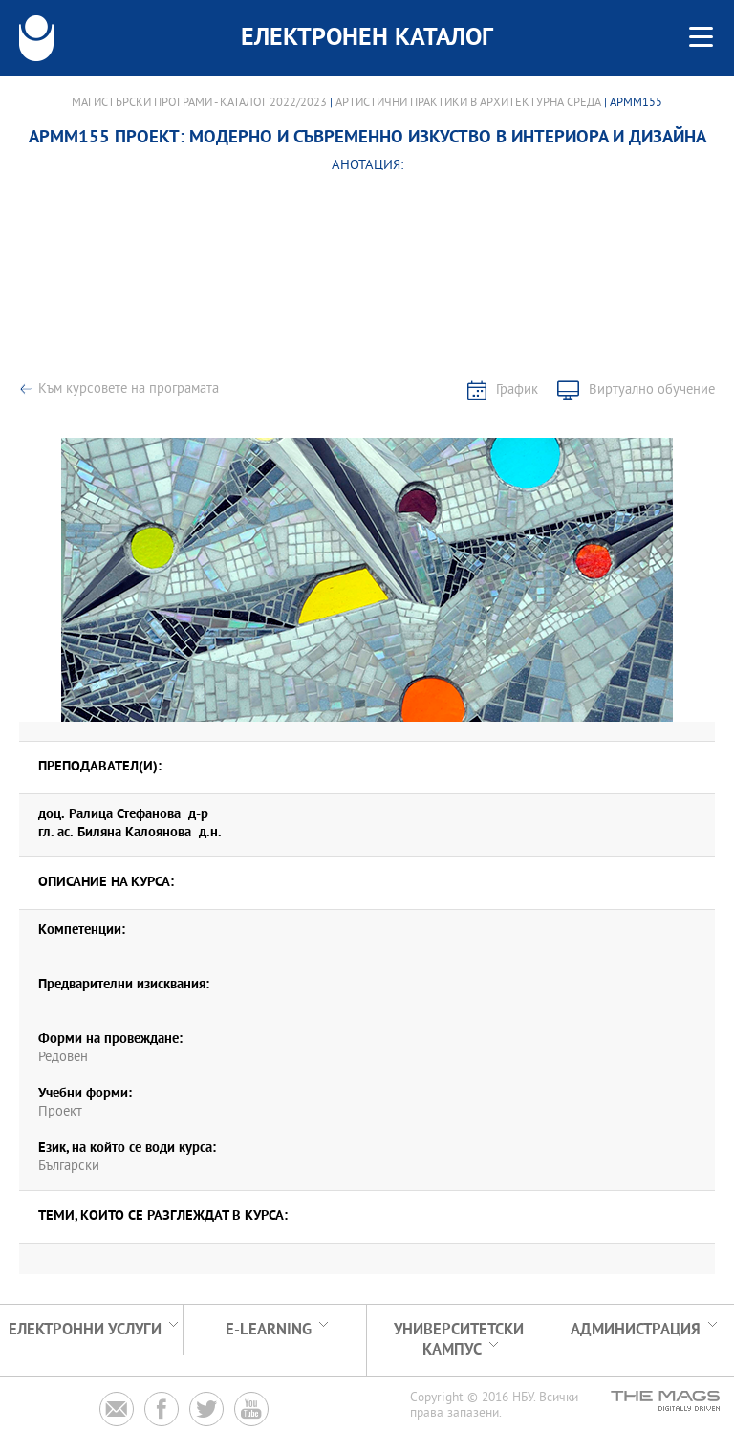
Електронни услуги (85, 1330)
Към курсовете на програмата (128, 389)
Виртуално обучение (652, 390)
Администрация (636, 1330)
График (517, 390)
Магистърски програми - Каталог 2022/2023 (199, 103)
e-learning (269, 1330)
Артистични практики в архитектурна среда (468, 103)
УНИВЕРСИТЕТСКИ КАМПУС (459, 1340)
